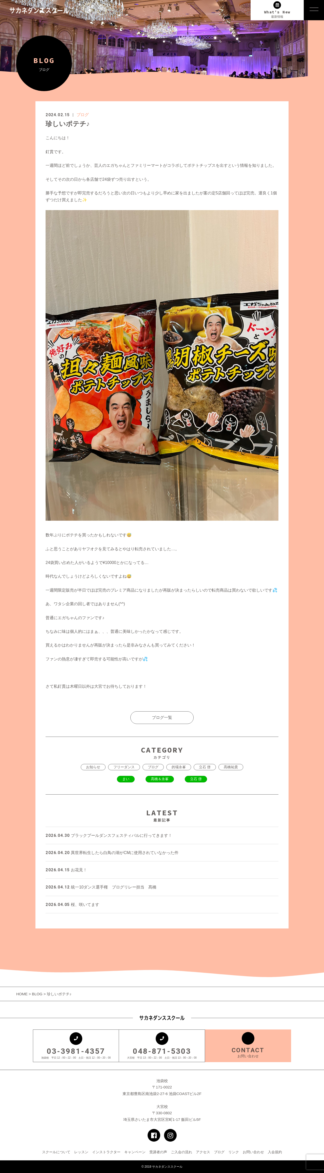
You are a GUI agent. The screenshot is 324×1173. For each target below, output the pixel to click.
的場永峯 (179, 767)
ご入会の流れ (181, 1152)
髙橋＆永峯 (160, 779)
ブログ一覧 (162, 717)
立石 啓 (205, 767)
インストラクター (106, 1152)
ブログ (82, 115)
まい (125, 779)
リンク (233, 1152)
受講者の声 (158, 1152)
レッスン (81, 1152)
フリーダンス (124, 767)
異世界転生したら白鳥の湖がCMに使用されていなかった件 (112, 852)
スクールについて (56, 1152)
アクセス (203, 1152)
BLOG (37, 994)
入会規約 (275, 1152)
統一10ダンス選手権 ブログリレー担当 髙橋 (101, 887)
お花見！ (66, 869)
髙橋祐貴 (231, 767)
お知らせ (93, 767)
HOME (22, 994)
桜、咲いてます (72, 904)
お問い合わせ (253, 1152)
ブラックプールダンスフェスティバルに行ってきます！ (109, 835)
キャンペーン (135, 1152)
